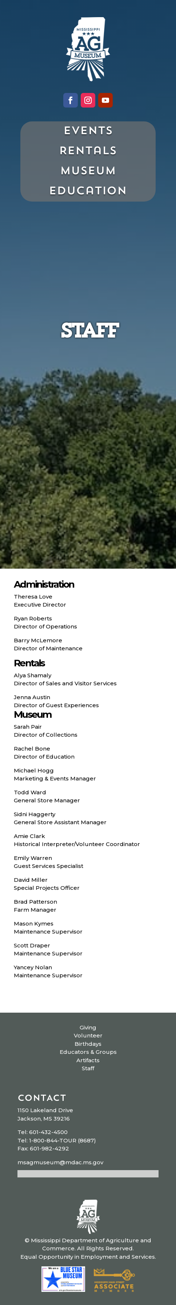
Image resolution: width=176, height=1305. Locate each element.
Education (88, 191)
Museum (88, 171)
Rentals (88, 151)
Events (88, 131)
